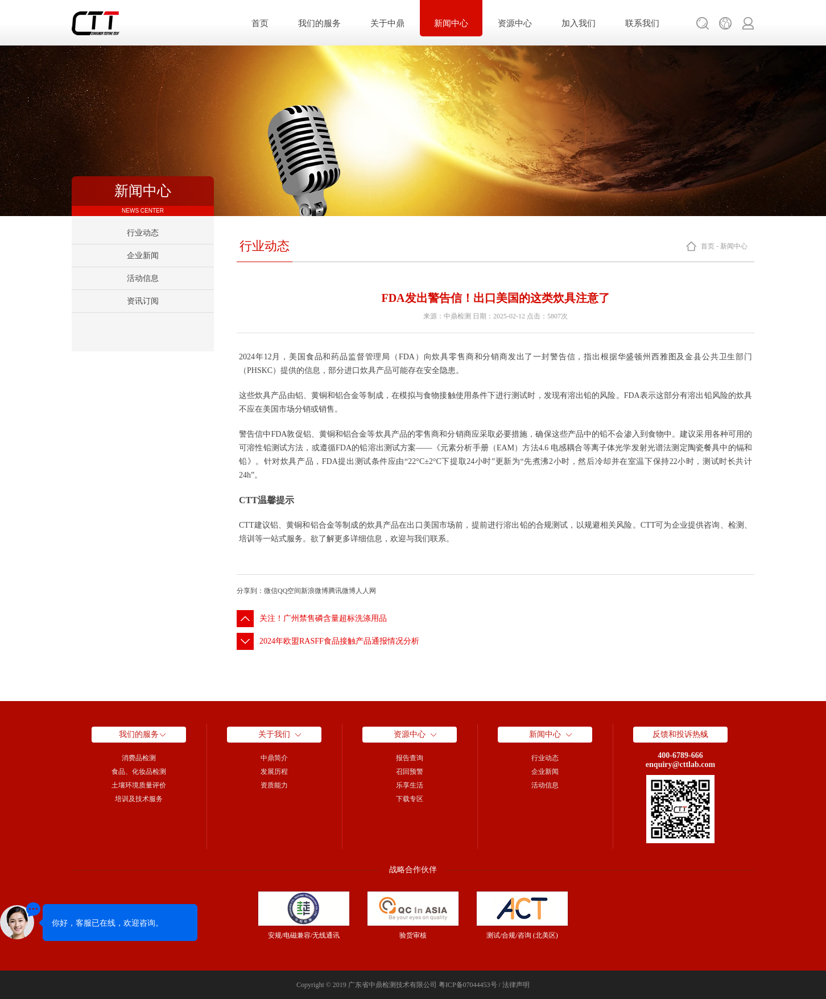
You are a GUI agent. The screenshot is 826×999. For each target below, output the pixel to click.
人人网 (366, 591)
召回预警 (409, 772)
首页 (260, 23)
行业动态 (143, 233)
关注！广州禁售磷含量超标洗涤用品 (323, 618)
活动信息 (143, 278)
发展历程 (274, 772)
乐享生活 (409, 785)
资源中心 (515, 23)
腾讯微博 (342, 591)
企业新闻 (143, 255)
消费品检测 (139, 758)
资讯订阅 (143, 301)
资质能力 (274, 785)
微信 (271, 591)
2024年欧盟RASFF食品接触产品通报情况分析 (339, 641)
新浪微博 (314, 591)
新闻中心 (451, 23)
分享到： (250, 591)
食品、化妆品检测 (138, 772)
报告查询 (409, 758)
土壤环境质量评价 (138, 785)
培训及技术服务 (139, 799)
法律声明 (516, 985)
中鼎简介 (274, 758)
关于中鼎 (387, 23)
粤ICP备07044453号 (468, 985)
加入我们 (578, 23)
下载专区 (409, 799)
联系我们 (642, 23)
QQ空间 (289, 591)
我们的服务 (319, 23)
